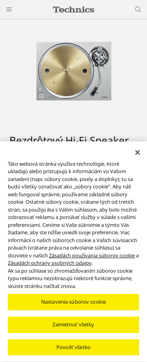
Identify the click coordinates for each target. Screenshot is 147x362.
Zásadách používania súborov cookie (92, 258)
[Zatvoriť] (137, 155)
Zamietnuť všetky (73, 327)
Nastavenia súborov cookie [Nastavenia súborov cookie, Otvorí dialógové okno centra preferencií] (73, 304)
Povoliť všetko (73, 350)
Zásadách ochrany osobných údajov (49, 266)
